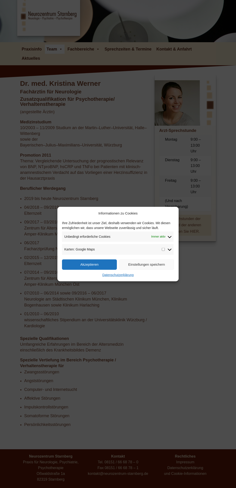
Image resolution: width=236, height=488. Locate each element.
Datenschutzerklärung (118, 275)
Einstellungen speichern (146, 264)
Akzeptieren (89, 264)
